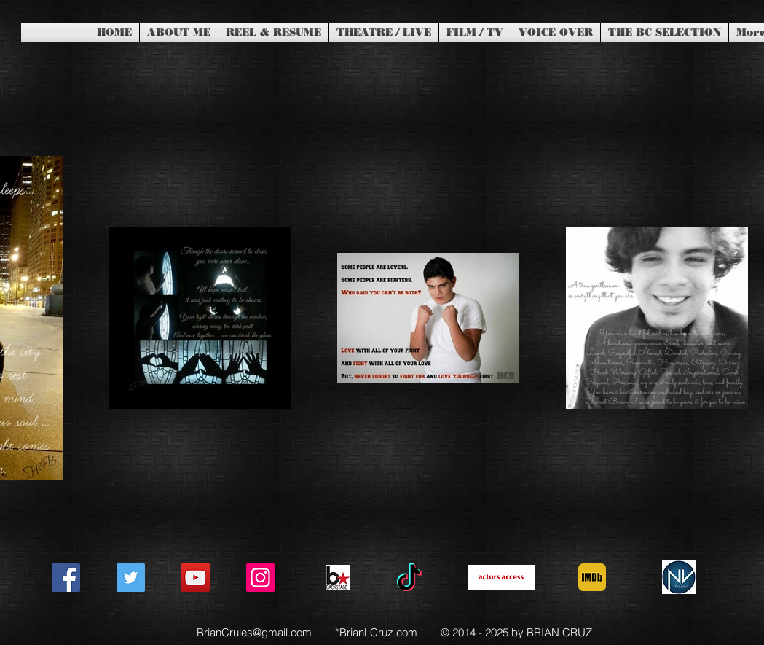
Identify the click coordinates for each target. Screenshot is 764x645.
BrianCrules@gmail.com (254, 632)
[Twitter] (131, 577)
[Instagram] (260, 577)
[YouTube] (195, 577)
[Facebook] (66, 577)
